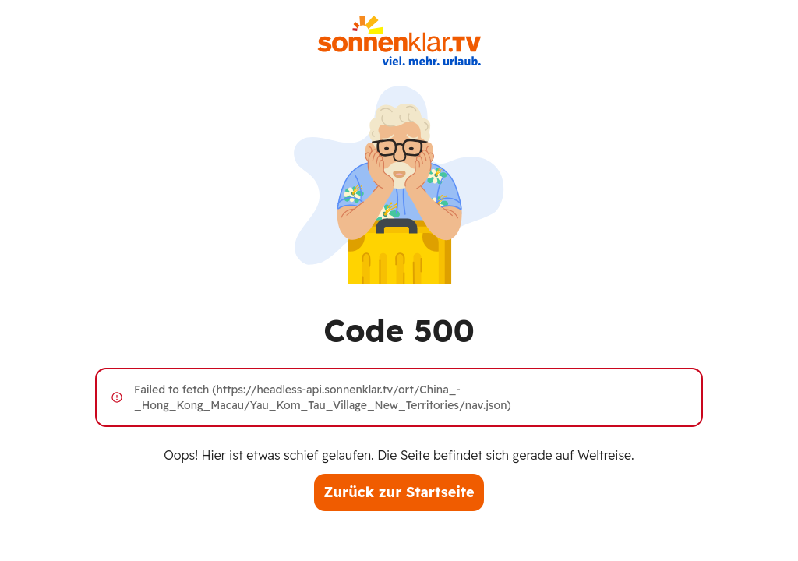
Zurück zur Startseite (398, 492)
